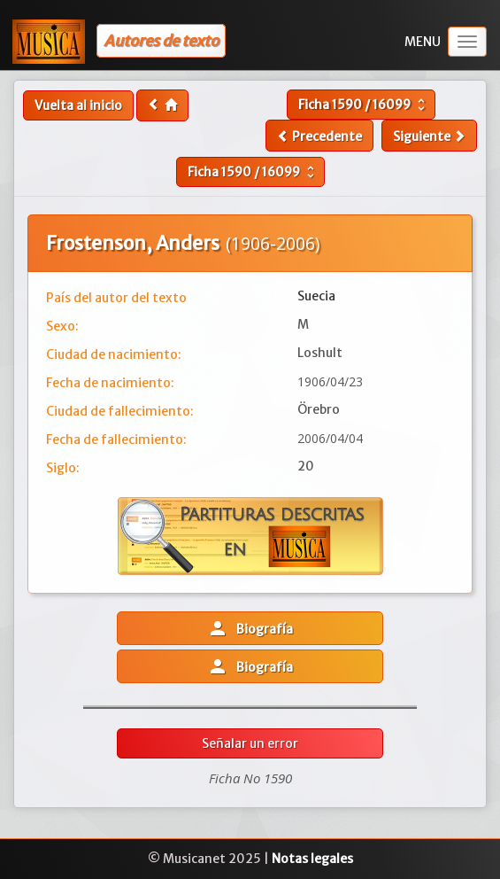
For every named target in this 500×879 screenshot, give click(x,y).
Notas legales (312, 859)
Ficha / (363, 105)
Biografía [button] (250, 628)
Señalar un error (250, 743)
